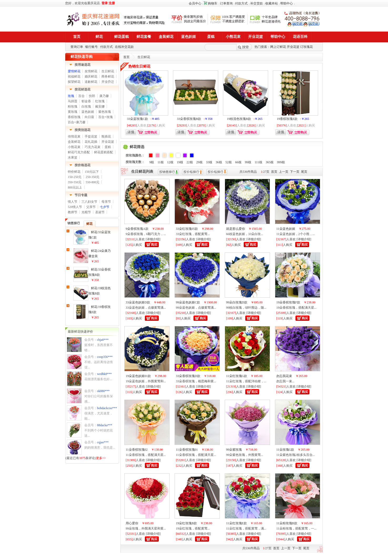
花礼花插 (91, 142)
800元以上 (75, 187)
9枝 (151, 162)
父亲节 (91, 207)
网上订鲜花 (278, 47)
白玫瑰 (86, 106)
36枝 (219, 162)
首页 (126, 57)
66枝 (238, 162)
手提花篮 (91, 136)
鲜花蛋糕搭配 (103, 152)
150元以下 (92, 172)
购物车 (210, 3)
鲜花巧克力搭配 (79, 152)
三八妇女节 (89, 202)
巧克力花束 (92, 147)
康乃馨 (104, 96)
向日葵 (89, 117)
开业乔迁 (107, 82)
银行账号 (91, 47)
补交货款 (256, 3)
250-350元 (92, 177)
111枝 (258, 162)
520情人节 (75, 207)
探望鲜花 (74, 82)
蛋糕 (108, 147)
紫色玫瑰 (104, 112)
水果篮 (72, 157)
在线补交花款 (124, 47)
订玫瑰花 (306, 47)
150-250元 (74, 177)
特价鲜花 (74, 172)
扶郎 (92, 96)
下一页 (294, 172)
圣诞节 (100, 212)
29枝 (199, 162)
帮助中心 (286, 3)
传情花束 (74, 136)
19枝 (180, 162)
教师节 (72, 212)
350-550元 (74, 182)
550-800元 (92, 182)
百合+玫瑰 (105, 117)
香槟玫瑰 (74, 117)
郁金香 (86, 101)
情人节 (72, 202)
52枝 (229, 162)
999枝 (281, 162)
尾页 (304, 172)
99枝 (248, 162)
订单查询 (226, 3)
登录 (104, 3)
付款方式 (241, 3)
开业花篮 (293, 47)
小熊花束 (74, 147)
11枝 (160, 162)
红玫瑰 (100, 101)
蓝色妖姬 (87, 112)
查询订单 (76, 47)
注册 (112, 3)
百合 (81, 96)
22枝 (190, 162)
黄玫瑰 (72, 112)
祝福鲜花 (74, 76)
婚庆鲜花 (91, 76)
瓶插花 (106, 136)
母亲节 (106, 202)
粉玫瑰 (72, 106)
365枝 (270, 162)
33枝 (209, 162)
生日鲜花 (107, 71)
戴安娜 (100, 106)
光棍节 (86, 212)
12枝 (170, 162)
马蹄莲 (72, 101)
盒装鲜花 (74, 142)
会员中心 (195, 3)
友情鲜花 (91, 71)
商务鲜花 (107, 76)
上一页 (283, 172)
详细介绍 (153, 239)
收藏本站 (271, 3)
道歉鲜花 (91, 82)
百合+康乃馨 (76, 122)
